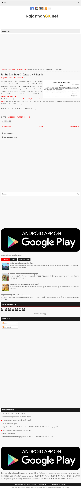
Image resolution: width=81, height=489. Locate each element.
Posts (5, 323)
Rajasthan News (22, 69)
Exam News (11, 69)
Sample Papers (57, 478)
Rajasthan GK (41, 475)
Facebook (11, 117)
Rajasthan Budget (62, 473)
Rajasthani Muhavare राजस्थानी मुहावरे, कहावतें (24, 284)
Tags (13, 259)
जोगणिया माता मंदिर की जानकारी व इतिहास (21, 263)
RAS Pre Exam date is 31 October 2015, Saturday (22, 74)
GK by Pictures (28, 473)
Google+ (27, 117)
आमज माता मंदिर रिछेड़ (9, 433)
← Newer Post (6, 126)
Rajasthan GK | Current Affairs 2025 (39, 484)
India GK (45, 473)
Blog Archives (24, 259)
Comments (7, 327)
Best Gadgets (65, 487)
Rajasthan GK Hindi (60, 475)
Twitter (19, 117)
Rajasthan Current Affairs (11, 476)
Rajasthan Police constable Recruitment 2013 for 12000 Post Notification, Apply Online (31, 427)
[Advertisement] (40, 23)
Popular (5, 259)
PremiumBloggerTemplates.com (52, 487)
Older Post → (74, 126)
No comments (18, 78)
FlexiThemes (21, 487)
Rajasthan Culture (74, 473)
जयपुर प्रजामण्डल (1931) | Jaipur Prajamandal (15, 295)
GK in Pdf (38, 473)
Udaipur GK (70, 479)
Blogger (44, 314)
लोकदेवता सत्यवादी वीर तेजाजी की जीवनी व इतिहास (24, 274)
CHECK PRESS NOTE (8, 96)
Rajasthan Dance (27, 476)
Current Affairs (7, 473)
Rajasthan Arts (52, 473)
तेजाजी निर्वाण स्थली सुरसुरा (10, 423)
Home (4, 69)
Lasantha (39, 487)
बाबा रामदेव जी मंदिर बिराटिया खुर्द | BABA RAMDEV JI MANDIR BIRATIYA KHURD (28, 437)
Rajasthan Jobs (29, 479)
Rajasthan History (16, 479)
